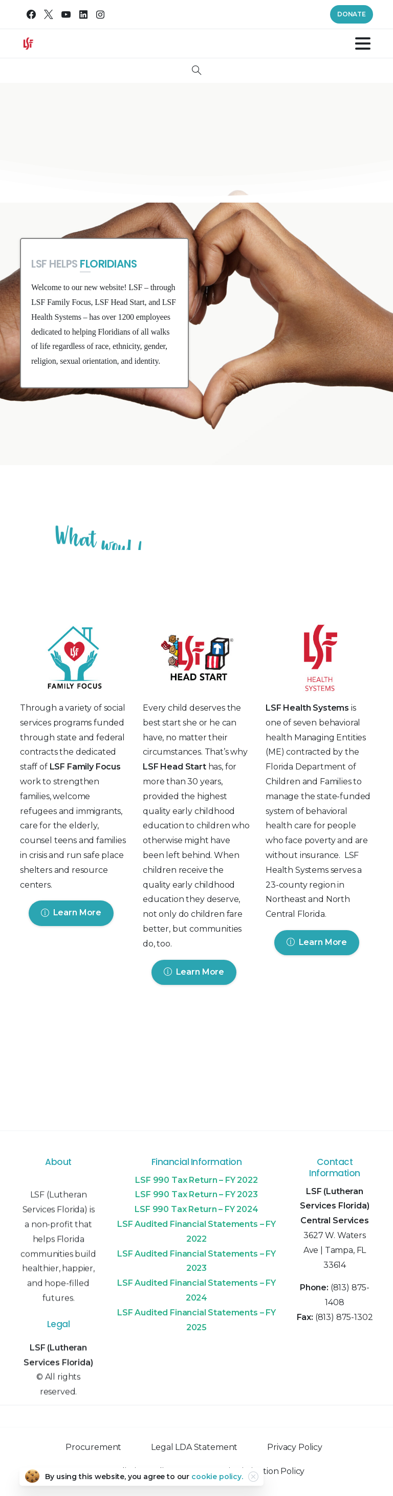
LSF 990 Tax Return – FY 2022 (196, 1180)
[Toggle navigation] (363, 43)
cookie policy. (217, 1476)
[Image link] (73, 660)
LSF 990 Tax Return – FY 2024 (196, 1209)
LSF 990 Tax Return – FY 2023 (196, 1194)
